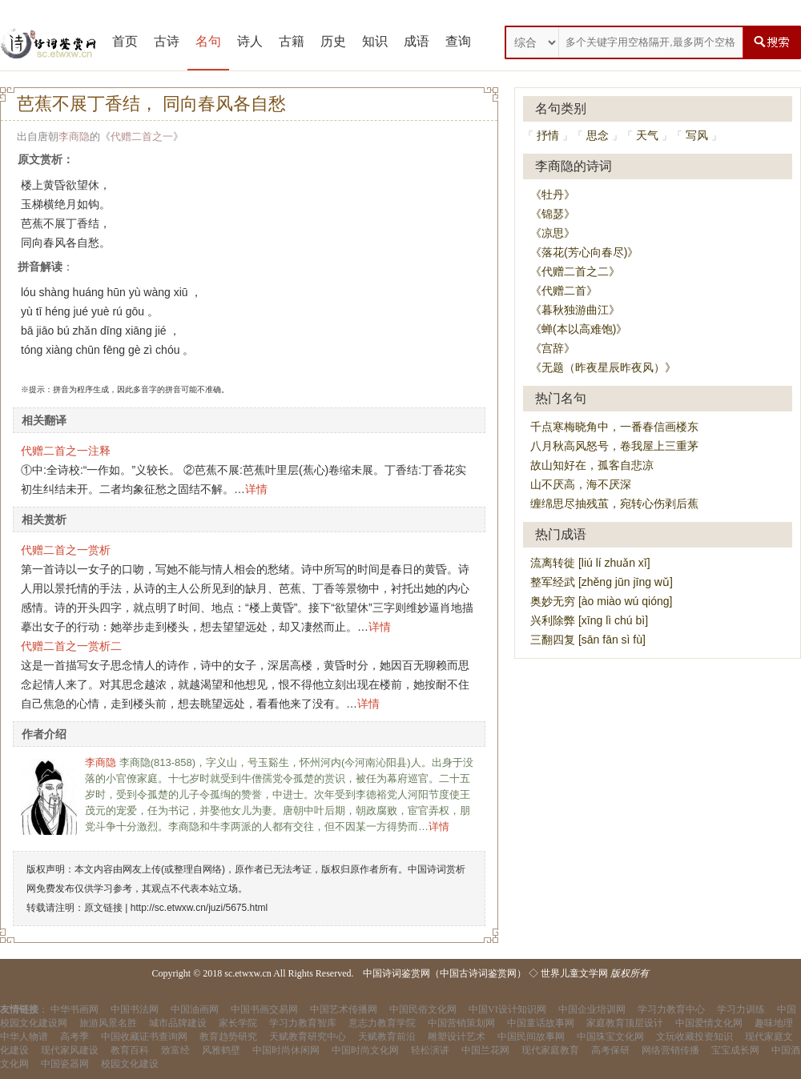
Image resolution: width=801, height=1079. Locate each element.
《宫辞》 (552, 348)
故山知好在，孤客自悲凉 (592, 465)
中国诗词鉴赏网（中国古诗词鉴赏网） (444, 973)
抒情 (548, 135)
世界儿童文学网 (574, 973)
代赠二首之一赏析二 (71, 646)
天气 (647, 135)
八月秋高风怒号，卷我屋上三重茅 (614, 445)
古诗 (166, 41)
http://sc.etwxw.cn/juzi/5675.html (199, 907)
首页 (125, 41)
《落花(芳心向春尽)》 (584, 252)
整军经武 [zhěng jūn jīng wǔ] (601, 582)
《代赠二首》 (564, 290)
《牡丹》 (552, 194)
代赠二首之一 (142, 136)
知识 (375, 41)
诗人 (250, 41)
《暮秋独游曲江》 (575, 309)
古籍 (291, 41)
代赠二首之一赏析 (66, 550)
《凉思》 (552, 233)
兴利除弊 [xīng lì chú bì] (589, 620)
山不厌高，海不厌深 (580, 484)
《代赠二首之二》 (575, 271)
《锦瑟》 (552, 213)
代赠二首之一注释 (66, 450)
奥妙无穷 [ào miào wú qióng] (601, 601)
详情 (256, 489)
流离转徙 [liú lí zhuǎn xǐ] (590, 562)
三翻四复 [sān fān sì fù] (588, 639)
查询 (458, 41)
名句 (208, 41)
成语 (416, 41)
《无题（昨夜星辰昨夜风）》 (603, 367)
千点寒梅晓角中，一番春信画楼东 (614, 426)
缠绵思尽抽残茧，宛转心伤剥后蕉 (614, 503)
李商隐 (74, 136)
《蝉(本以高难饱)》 (578, 329)
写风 (697, 135)
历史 (333, 41)
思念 (597, 135)
